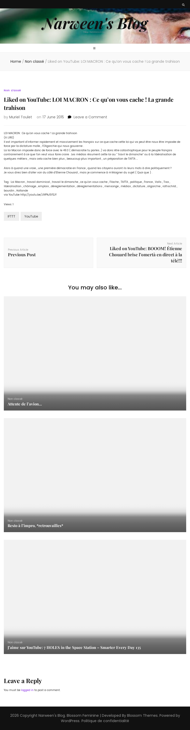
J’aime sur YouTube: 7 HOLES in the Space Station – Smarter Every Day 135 (74, 647)
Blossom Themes (142, 715)
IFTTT (11, 216)
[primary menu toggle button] (95, 48)
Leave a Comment (90, 117)
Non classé (12, 90)
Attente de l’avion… (25, 403)
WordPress (70, 720)
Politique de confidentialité (105, 720)
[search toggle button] (183, 5)
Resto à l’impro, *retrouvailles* (35, 525)
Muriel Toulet (20, 117)
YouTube (31, 216)
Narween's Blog (95, 22)
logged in (27, 690)
